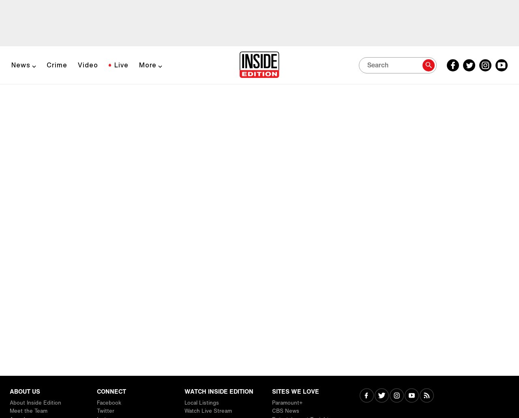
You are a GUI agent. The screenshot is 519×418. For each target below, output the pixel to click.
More (148, 65)
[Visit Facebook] (367, 396)
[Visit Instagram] (397, 396)
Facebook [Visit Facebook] (109, 403)
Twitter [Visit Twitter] (105, 411)
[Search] (398, 65)
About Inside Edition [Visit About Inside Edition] (35, 403)
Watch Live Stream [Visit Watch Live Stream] (208, 411)
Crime (57, 65)
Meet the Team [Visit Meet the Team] (28, 411)
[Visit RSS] (427, 396)
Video (88, 65)
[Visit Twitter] (382, 396)
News (20, 65)
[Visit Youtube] (412, 396)
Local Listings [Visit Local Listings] (201, 403)
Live (121, 65)
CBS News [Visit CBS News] (285, 411)
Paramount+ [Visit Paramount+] (287, 403)
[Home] (259, 65)
